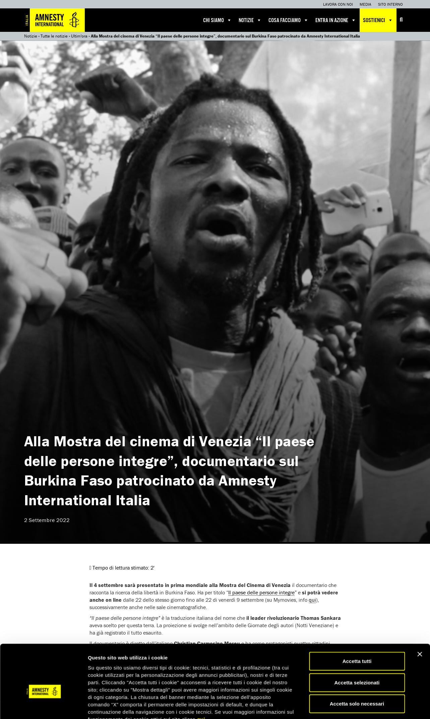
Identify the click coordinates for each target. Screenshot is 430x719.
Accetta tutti (357, 570)
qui (201, 629)
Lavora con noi (338, 4)
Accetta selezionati (356, 592)
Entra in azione (335, 20)
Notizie (250, 20)
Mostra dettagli (352, 655)
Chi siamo (217, 20)
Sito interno (390, 4)
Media (365, 4)
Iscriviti (159, 709)
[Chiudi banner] (419, 563)
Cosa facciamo (288, 20)
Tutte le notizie (54, 36)
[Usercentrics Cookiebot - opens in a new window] (43, 656)
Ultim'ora (79, 36)
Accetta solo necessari (357, 613)
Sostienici (378, 20)
